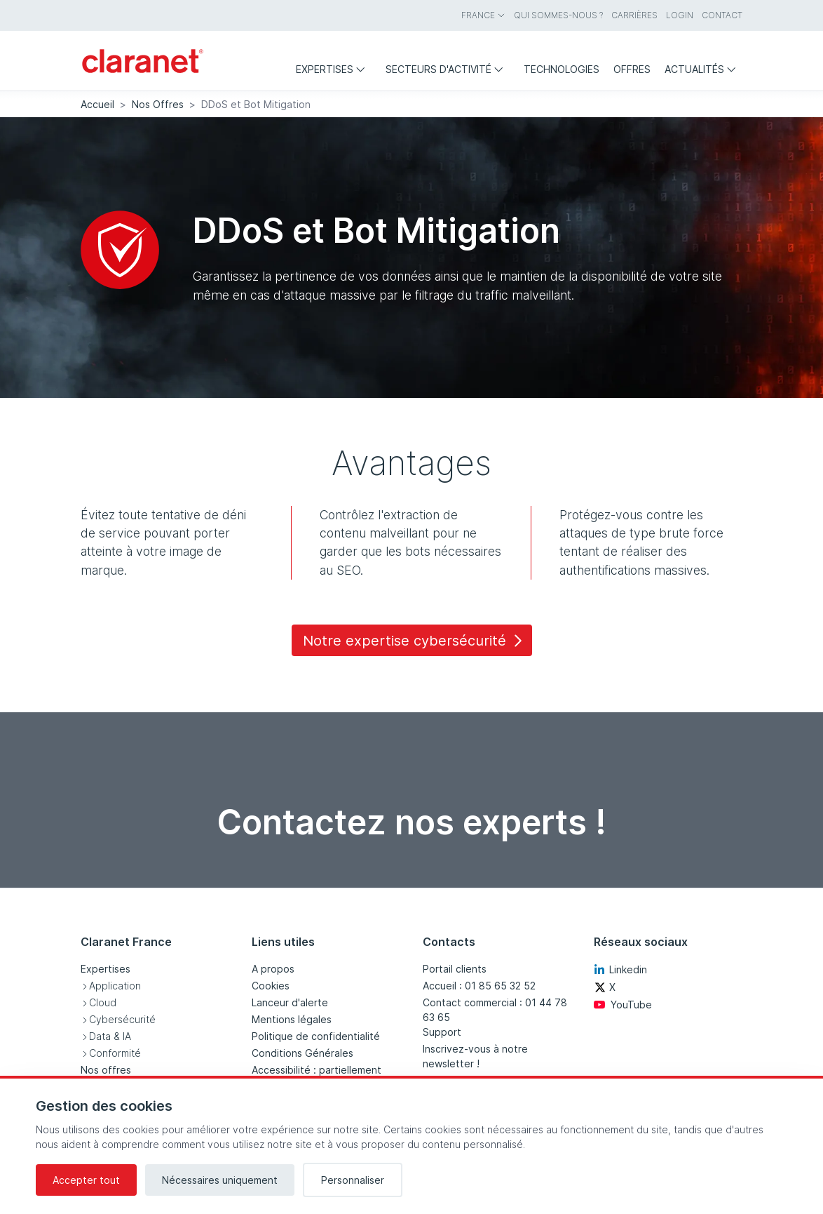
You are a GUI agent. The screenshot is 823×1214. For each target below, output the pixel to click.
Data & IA (110, 1036)
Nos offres (106, 1070)
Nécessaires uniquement (220, 1180)
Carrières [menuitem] (634, 15)
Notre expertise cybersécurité (414, 640)
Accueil (97, 104)
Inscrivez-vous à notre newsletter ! (475, 1056)
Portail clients (455, 969)
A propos (273, 969)
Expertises (105, 969)
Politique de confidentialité (316, 1036)
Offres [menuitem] (632, 69)
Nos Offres (158, 104)
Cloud (102, 1002)
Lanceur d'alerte (290, 1002)
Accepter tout (86, 1180)
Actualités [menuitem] (703, 69)
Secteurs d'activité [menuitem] (448, 69)
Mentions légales (292, 1019)
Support (442, 1032)
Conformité (115, 1053)
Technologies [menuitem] (561, 69)
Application (115, 986)
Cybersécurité (122, 1019)
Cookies (271, 986)
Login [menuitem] (679, 15)
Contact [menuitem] (722, 15)
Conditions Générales (302, 1053)
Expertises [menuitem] (334, 69)
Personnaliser (352, 1180)
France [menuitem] (483, 15)
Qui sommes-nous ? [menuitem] (558, 15)
